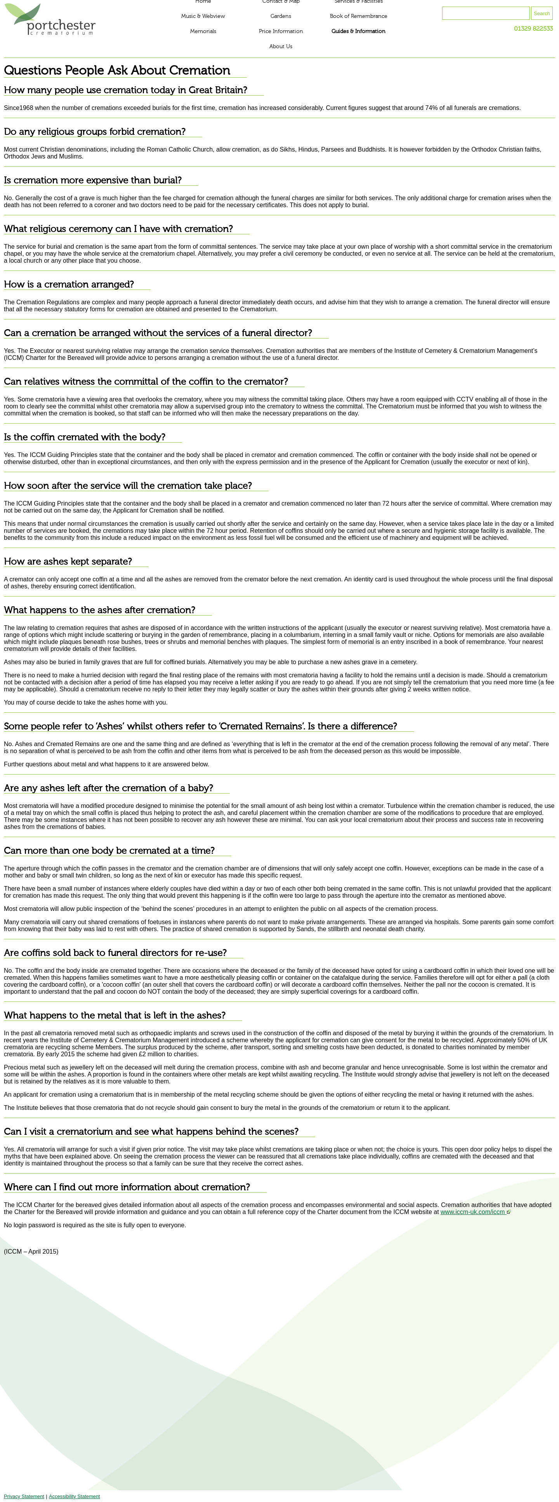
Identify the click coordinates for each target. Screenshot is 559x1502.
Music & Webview (203, 16)
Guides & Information (358, 31)
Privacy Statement (24, 1496)
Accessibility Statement (74, 1496)
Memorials (203, 31)
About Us (280, 46)
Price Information (281, 31)
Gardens (281, 16)
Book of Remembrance (358, 16)
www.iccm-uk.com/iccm (476, 1212)
